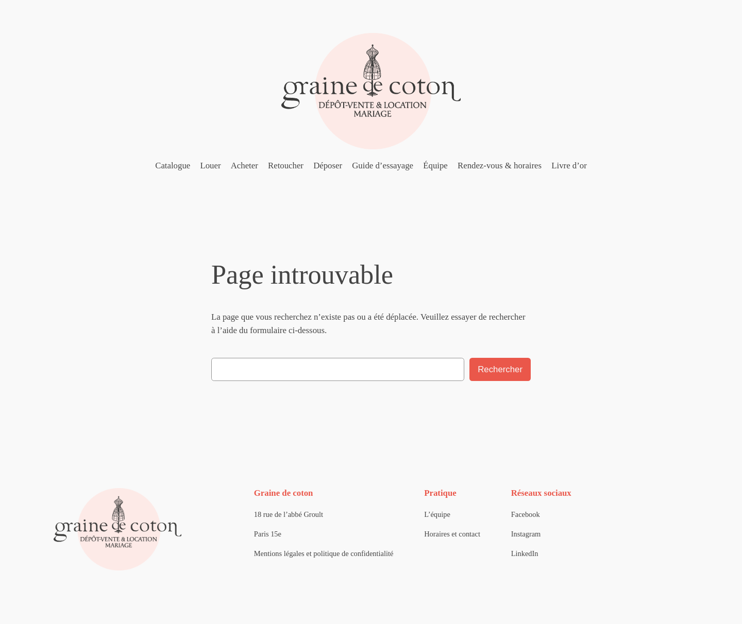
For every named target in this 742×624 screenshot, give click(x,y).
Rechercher (500, 369)
